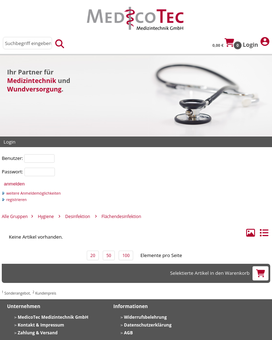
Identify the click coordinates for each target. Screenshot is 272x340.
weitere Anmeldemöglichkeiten (31, 193)
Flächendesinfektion (121, 216)
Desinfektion (77, 216)
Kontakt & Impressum (41, 325)
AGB (128, 333)
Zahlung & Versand (38, 333)
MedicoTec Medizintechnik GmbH (53, 317)
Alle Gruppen (15, 216)
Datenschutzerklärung (147, 325)
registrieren (14, 199)
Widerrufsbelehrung (145, 317)
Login (256, 42)
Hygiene (46, 216)
